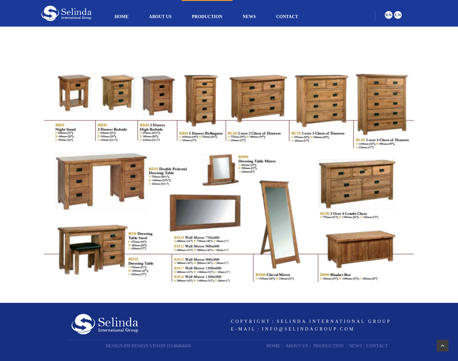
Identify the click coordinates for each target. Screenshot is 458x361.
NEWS (249, 16)
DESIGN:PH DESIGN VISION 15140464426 (148, 346)
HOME (121, 16)
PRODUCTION (207, 16)
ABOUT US (160, 16)
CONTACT (287, 16)
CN (398, 14)
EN (389, 14)
